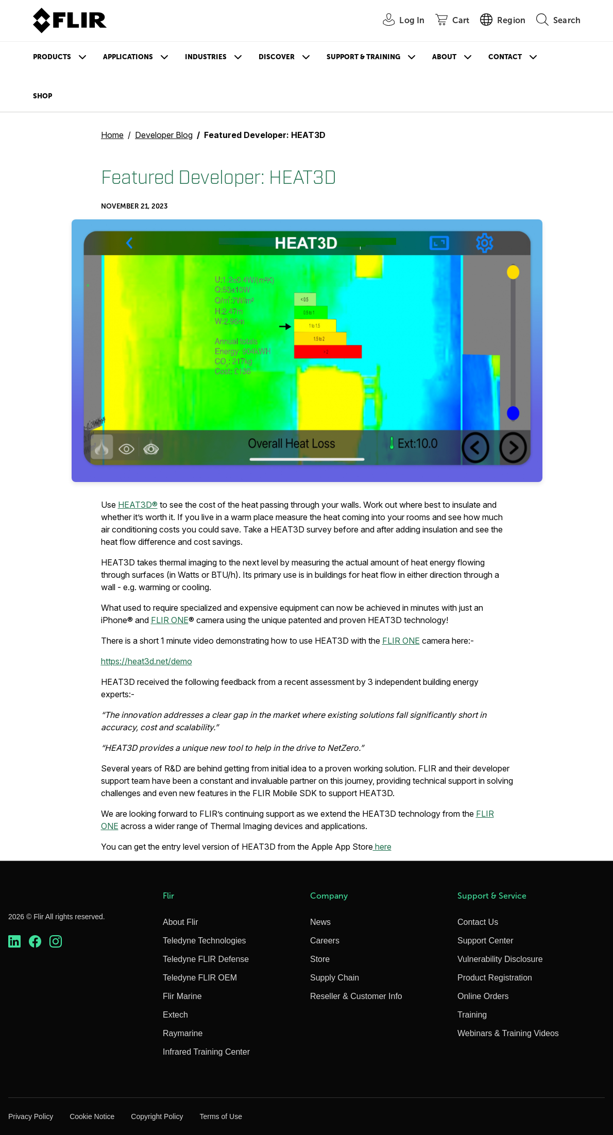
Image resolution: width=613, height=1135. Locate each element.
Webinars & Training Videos (508, 1033)
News (320, 922)
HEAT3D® (138, 505)
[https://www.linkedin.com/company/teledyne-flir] (14, 941)
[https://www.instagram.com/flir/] (55, 941)
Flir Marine (182, 996)
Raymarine (182, 1033)
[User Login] (397, 21)
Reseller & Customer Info (356, 996)
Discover (277, 57)
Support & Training (363, 57)
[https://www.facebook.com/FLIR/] (35, 941)
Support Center (485, 940)
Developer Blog (164, 135)
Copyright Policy (157, 1116)
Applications (128, 57)
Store (320, 959)
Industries (206, 57)
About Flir (180, 922)
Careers (324, 940)
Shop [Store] (42, 96)
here (382, 846)
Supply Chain (334, 977)
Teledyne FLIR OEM (200, 977)
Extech (175, 1014)
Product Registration (494, 977)
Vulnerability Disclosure (500, 959)
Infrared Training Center (206, 1051)
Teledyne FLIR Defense (206, 959)
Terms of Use (220, 1116)
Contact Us (477, 922)
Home (112, 135)
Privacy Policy (30, 1116)
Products (52, 57)
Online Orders (483, 996)
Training (472, 1014)
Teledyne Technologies (204, 940)
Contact (505, 57)
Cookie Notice (92, 1116)
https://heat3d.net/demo (146, 661)
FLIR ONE (170, 620)
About (444, 57)
